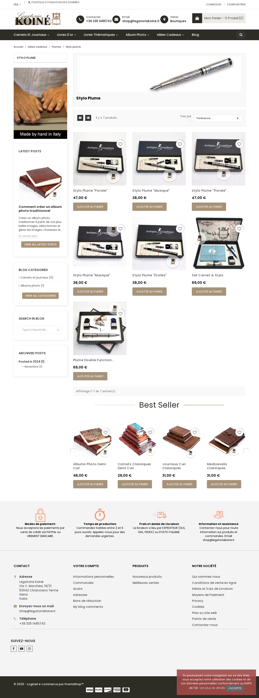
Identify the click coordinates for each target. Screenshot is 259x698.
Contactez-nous (205, 625)
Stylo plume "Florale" (90, 190)
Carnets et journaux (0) (37, 277)
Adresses (80, 595)
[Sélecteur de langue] (17, 5)
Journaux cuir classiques (174, 466)
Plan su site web (204, 613)
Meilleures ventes (146, 583)
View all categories (40, 296)
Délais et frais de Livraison (212, 589)
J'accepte (235, 688)
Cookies (198, 607)
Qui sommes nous (206, 577)
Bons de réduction (87, 601)
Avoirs (78, 589)
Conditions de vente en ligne (214, 583)
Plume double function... (93, 360)
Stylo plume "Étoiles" (149, 275)
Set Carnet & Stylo (207, 275)
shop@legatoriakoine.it (141, 21)
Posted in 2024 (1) (32, 362)
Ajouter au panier (90, 207)
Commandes (83, 583)
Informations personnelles (93, 577)
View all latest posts (40, 244)
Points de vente (204, 619)
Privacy (197, 601)
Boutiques (178, 21)
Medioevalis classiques (217, 466)
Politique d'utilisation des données (55, 2)
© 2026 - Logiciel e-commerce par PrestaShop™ (48, 684)
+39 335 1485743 (99, 21)
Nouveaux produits (147, 577)
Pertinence (218, 118)
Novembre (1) (33, 366)
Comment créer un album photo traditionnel (40, 209)
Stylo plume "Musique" (151, 190)
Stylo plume (26, 58)
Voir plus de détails (212, 688)
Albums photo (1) (32, 286)
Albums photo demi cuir (89, 466)
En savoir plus (28, 236)
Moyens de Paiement (208, 595)
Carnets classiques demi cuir (134, 466)
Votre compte (86, 566)
